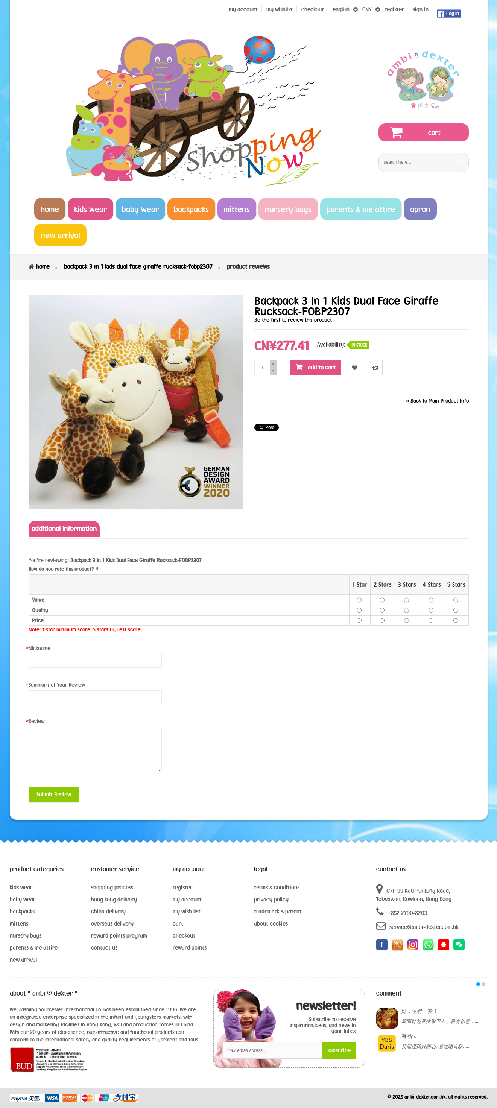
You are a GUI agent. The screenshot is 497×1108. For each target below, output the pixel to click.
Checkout (312, 9)
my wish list (187, 911)
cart (178, 923)
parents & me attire (34, 947)
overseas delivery (112, 923)
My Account (243, 9)
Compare (375, 367)
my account (187, 899)
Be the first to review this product (293, 320)
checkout (184, 935)
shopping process (112, 887)
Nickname (39, 648)
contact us (104, 947)
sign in (421, 9)
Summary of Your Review (57, 685)
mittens (19, 923)
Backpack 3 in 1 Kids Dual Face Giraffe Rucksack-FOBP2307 (138, 266)
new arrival (23, 959)
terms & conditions (276, 887)
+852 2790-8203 (401, 911)
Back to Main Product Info (437, 401)
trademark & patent (278, 911)
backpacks (22, 911)
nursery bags (25, 935)
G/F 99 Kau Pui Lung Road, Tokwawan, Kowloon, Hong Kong (413, 892)
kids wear (21, 887)
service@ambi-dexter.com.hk (417, 925)
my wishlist (279, 9)
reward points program (119, 935)
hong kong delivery (114, 899)
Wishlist (354, 367)
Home (43, 266)
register (394, 9)
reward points (190, 947)
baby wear (22, 899)
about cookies (271, 923)
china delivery (108, 911)
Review (36, 721)
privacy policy (271, 899)
